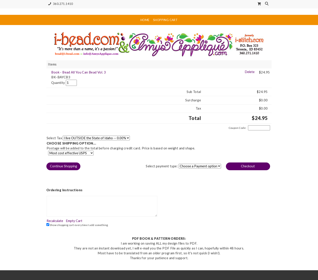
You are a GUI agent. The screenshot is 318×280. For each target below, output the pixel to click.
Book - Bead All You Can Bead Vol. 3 (78, 72)
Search (267, 4)
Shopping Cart (165, 20)
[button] (63, 166)
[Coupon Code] (259, 128)
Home (145, 20)
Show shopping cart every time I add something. (77, 224)
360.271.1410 (59, 4)
